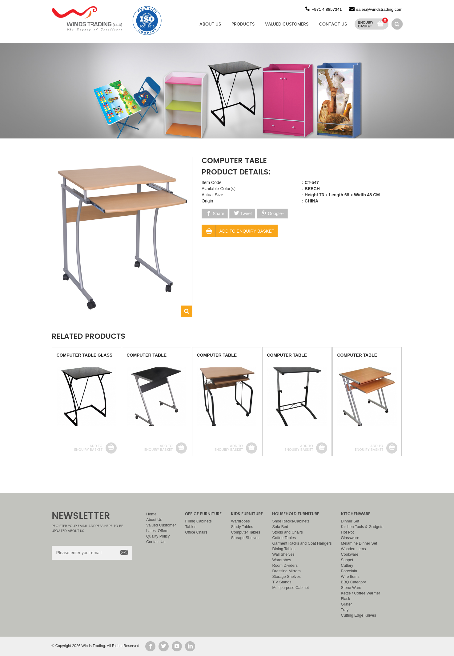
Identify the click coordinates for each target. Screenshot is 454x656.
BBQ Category (353, 582)
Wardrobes (240, 521)
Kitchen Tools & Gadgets (362, 527)
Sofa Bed (280, 527)
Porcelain (349, 571)
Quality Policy (158, 536)
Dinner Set (350, 521)
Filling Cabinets (198, 521)
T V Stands (281, 582)
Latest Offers (157, 531)
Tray (345, 610)
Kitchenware (355, 514)
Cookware (350, 554)
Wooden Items (353, 549)
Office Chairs (196, 532)
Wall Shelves (283, 554)
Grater (346, 604)
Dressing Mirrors (286, 571)
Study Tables (242, 527)
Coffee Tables (284, 538)
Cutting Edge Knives (358, 615)
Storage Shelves (245, 538)
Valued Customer (161, 525)
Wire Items (350, 576)
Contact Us (333, 24)
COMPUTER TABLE (147, 355)
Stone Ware (351, 588)
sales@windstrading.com (379, 9)
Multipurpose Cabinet (290, 588)
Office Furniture (203, 514)
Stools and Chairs (287, 532)
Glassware (350, 538)
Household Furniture (295, 514)
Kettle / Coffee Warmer (360, 593)
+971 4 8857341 (327, 9)
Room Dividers (285, 565)
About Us (210, 24)
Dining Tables (283, 549)
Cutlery (347, 565)
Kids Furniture (247, 514)
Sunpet (347, 560)
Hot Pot (347, 532)
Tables (190, 527)
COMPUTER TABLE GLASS (85, 355)
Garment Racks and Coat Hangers (301, 543)
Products (243, 24)
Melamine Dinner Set (359, 543)
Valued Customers (286, 24)
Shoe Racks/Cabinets (290, 521)
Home (151, 514)
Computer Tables (245, 532)
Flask (345, 599)
